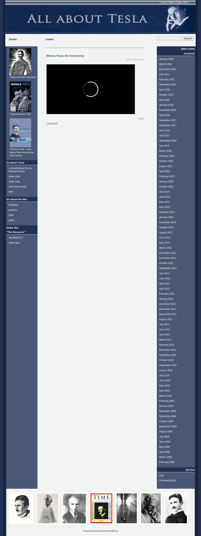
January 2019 (166, 105)
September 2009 (168, 426)
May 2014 (164, 202)
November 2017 (167, 120)
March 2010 (165, 395)
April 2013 (164, 242)
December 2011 (167, 304)
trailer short (14, 176)
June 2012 (164, 278)
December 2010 (167, 350)
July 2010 (164, 375)
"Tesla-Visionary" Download (23, 77)
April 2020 (164, 89)
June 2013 (164, 237)
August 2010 (165, 370)
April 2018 (164, 115)
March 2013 (165, 248)
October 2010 (166, 360)
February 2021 (167, 79)
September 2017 (168, 125)
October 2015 (166, 161)
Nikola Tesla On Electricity (65, 55)
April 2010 (164, 390)
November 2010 (167, 355)
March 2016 (165, 151)
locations (13, 205)
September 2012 (168, 268)
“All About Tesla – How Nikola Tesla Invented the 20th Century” (22, 152)
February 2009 (167, 462)
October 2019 (166, 94)
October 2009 (166, 421)
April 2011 (164, 334)
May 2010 (164, 385)
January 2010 (166, 406)
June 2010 (164, 380)
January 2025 (166, 59)
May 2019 (164, 100)
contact (162, 2)
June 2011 (164, 329)
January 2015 (166, 181)
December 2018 (167, 110)
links (11, 191)
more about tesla (17, 186)
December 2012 (167, 253)
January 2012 (166, 299)
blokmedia (98, 531)
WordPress (113, 531)
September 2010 (168, 365)
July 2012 (164, 273)
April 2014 (164, 207)
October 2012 (166, 263)
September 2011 (168, 314)
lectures (141, 118)
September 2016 (168, 140)
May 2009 (164, 447)
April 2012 (164, 288)
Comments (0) (52, 123)
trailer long (14, 181)
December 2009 (167, 411)
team (11, 215)
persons (13, 210)
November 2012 (167, 258)
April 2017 (164, 135)
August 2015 (165, 166)
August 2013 (165, 232)
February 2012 (167, 293)
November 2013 (167, 222)
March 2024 (165, 64)
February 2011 (167, 344)
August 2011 (165, 319)
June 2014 (164, 196)
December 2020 (167, 84)
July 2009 (164, 436)
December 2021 (167, 69)
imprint (171, 2)
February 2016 (167, 156)
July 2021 (164, 74)
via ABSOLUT (16, 237)
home (13, 39)
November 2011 (167, 309)
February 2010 (167, 401)
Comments (167, 480)
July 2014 (164, 191)
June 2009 (164, 441)
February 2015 (167, 176)
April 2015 (164, 171)
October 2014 (166, 186)
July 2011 (164, 324)
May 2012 (164, 283)
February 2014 (167, 212)
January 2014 (166, 217)
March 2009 (165, 457)
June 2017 (164, 130)
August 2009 (165, 431)
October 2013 (166, 227)
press (11, 220)
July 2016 (164, 145)
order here (14, 242)
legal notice (182, 2)
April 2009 (164, 452)
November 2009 (167, 416)
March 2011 (165, 339)
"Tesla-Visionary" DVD (20, 114)
